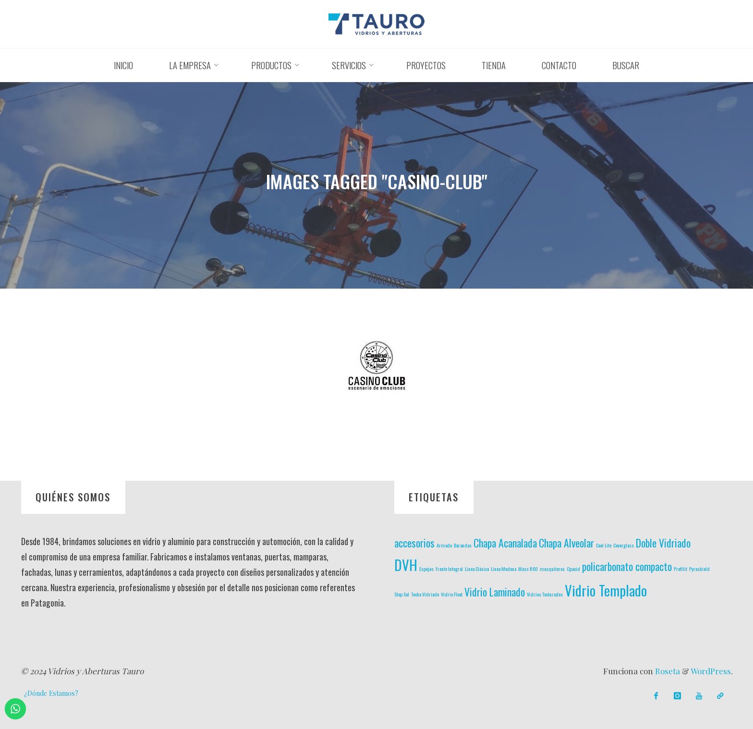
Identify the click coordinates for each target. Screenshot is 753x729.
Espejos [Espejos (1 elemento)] (426, 568)
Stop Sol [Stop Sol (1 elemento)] (401, 594)
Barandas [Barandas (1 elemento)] (463, 545)
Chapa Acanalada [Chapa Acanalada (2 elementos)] (505, 542)
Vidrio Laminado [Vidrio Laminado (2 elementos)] (494, 591)
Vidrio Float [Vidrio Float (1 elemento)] (451, 594)
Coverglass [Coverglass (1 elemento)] (623, 545)
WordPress (711, 671)
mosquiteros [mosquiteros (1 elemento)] (552, 568)
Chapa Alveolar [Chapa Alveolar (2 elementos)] (566, 542)
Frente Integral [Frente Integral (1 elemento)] (449, 568)
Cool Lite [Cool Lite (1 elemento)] (603, 545)
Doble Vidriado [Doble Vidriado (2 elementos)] (663, 542)
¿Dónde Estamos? (51, 693)
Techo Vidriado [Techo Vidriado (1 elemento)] (425, 594)
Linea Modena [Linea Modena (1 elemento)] (503, 568)
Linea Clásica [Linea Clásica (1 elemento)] (477, 568)
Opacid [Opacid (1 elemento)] (573, 568)
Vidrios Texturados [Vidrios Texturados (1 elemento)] (545, 594)
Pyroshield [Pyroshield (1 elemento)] (699, 568)
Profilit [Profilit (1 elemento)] (680, 568)
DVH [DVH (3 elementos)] (405, 564)
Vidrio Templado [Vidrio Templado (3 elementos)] (606, 590)
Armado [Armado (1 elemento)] (444, 545)
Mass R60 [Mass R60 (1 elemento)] (528, 568)
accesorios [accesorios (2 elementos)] (414, 542)
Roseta (666, 671)
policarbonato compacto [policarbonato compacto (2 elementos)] (627, 566)
